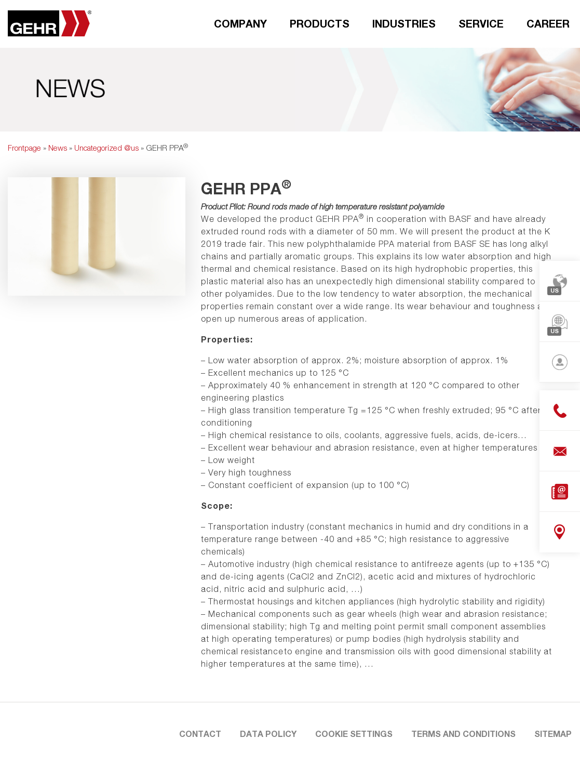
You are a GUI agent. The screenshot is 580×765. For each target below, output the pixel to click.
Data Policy (268, 733)
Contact (200, 733)
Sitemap (553, 733)
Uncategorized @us (106, 147)
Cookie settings (354, 733)
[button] (23, 742)
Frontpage (24, 147)
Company (240, 23)
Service (481, 23)
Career (548, 23)
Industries (404, 23)
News (57, 147)
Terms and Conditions (463, 733)
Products (319, 23)
